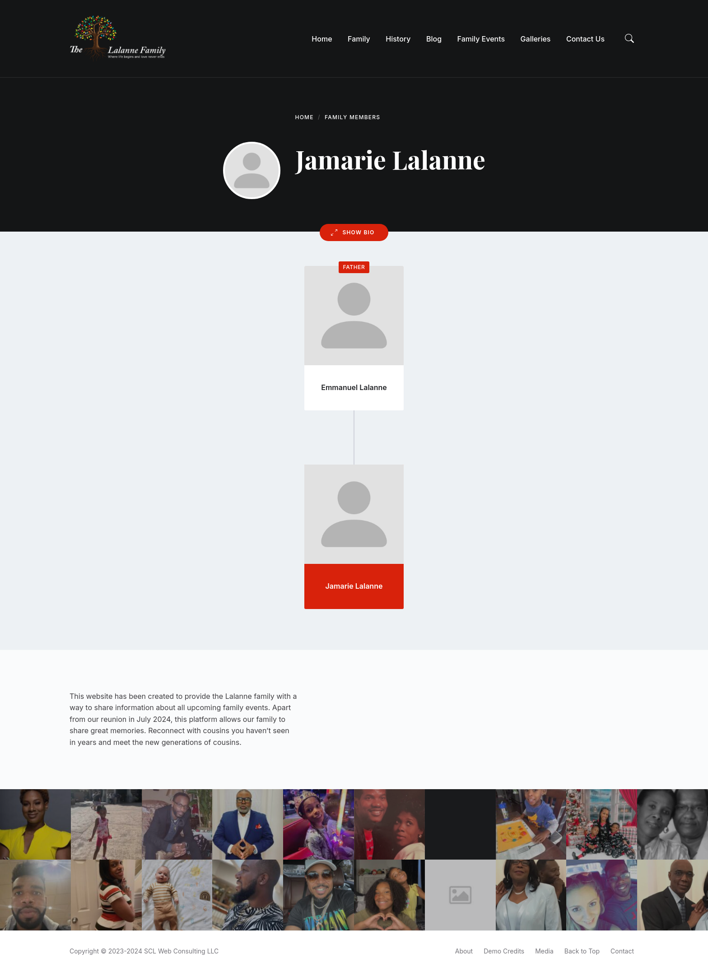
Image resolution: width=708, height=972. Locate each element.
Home (304, 117)
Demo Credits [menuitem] (504, 951)
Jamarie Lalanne (354, 586)
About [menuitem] (464, 951)
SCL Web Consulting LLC (181, 951)
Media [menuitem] (544, 951)
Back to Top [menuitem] (582, 951)
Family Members (352, 117)
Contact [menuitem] (622, 951)
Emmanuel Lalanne (354, 387)
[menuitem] (322, 39)
